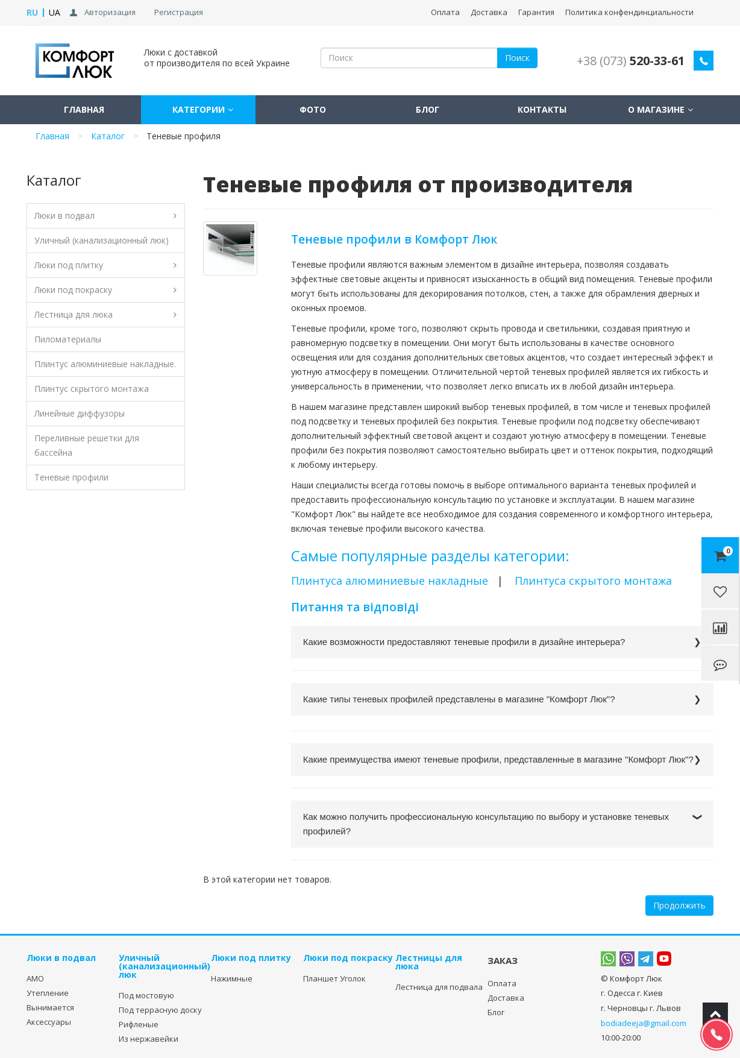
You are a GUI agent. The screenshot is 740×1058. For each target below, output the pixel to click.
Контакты (542, 109)
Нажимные (231, 978)
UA (54, 12)
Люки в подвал (64, 215)
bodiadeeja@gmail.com (643, 1023)
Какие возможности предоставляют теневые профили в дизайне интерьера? (464, 642)
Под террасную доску (160, 1009)
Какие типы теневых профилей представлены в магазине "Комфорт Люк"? (459, 699)
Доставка (489, 12)
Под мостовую (146, 995)
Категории (198, 109)
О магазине (656, 109)
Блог (427, 109)
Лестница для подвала (439, 986)
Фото (312, 109)
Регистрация (178, 12)
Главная (84, 109)
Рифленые (138, 1024)
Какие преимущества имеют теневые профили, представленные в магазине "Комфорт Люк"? (498, 759)
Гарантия (536, 12)
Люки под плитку (68, 265)
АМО (35, 978)
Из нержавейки (148, 1038)
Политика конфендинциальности (629, 12)
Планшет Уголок (334, 978)
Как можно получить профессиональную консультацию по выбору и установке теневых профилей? (486, 823)
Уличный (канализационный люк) (101, 240)
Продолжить (679, 905)
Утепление (48, 992)
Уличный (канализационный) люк (164, 966)
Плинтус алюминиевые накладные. (105, 364)
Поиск (517, 57)
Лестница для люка (73, 314)
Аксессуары (49, 1021)
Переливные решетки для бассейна (86, 445)
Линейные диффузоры (79, 413)
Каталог (108, 136)
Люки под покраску (73, 289)
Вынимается (50, 1007)
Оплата (445, 12)
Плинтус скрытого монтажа (91, 388)
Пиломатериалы (67, 339)
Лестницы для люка (428, 962)
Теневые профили (71, 477)
